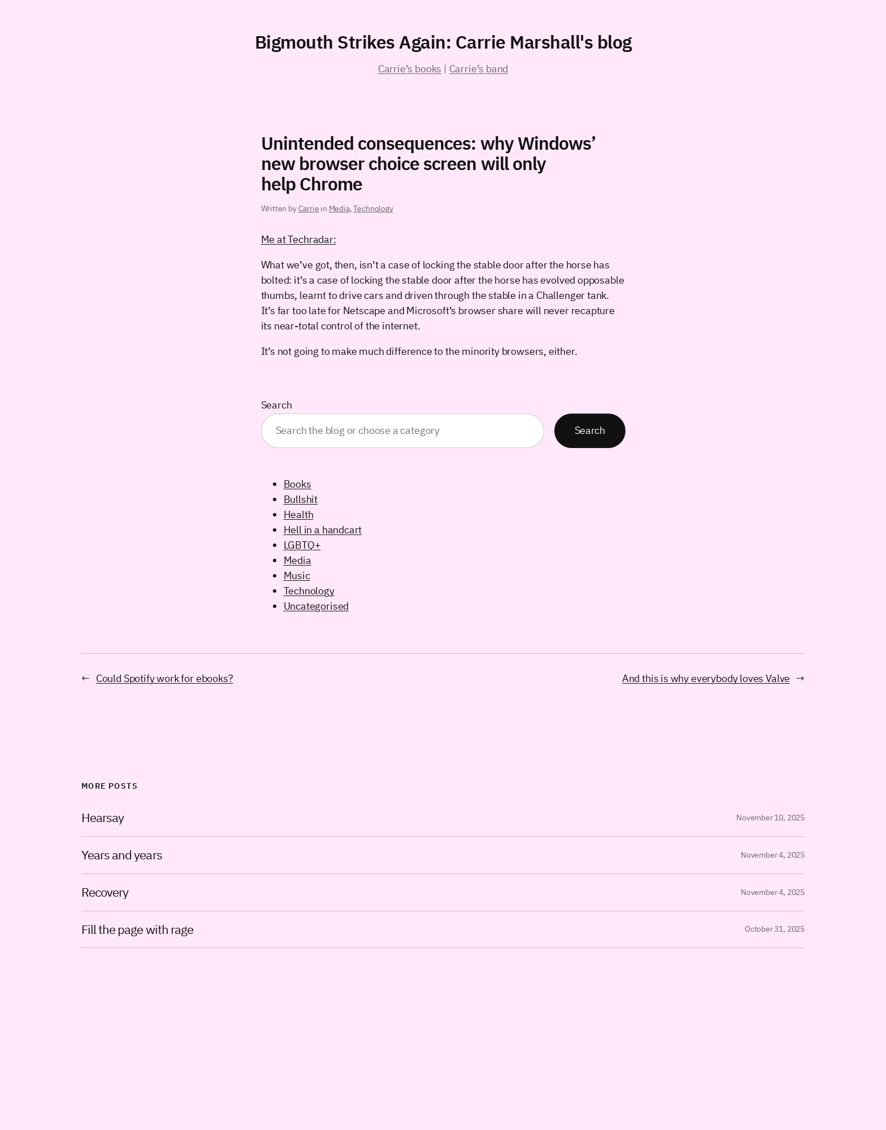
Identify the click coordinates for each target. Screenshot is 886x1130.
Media (339, 208)
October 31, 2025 (775, 929)
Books (297, 483)
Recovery (104, 892)
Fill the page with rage (137, 930)
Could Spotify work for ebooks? (164, 678)
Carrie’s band (479, 68)
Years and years (121, 855)
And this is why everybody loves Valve (706, 678)
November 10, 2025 (770, 817)
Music (297, 575)
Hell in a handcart (323, 529)
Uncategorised (316, 605)
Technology (373, 208)
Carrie (308, 208)
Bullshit (301, 499)
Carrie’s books (409, 68)
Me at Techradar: (298, 239)
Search (276, 404)
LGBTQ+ (302, 544)
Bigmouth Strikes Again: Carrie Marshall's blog (443, 42)
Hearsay (102, 818)
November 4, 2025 (773, 855)
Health (299, 514)
